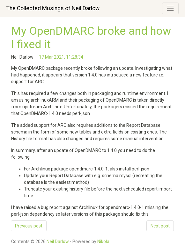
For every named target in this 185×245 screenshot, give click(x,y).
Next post (160, 225)
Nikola (103, 241)
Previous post (28, 225)
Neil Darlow (58, 241)
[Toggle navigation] (170, 8)
